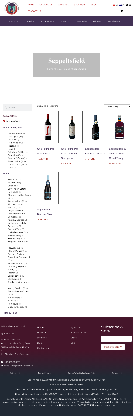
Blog (94, 4)
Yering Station (15, 288)
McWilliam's (14, 248)
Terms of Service (44, 373)
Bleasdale (13, 182)
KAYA (10, 300)
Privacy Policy (117, 373)
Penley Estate (15, 263)
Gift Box (97, 21)
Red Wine (15, 21)
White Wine (47, 21)
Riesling (12, 146)
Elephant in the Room (19, 195)
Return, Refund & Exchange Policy (82, 373)
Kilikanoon (13, 238)
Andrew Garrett (16, 220)
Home (31, 4)
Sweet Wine (81, 21)
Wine (10, 167)
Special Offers (113, 21)
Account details (78, 332)
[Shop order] (117, 106)
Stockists (80, 4)
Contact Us (34, 11)
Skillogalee (13, 279)
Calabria (12, 186)
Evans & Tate (14, 229)
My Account (76, 327)
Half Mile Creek (15, 232)
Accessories (14, 133)
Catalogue (46, 4)
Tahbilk (11, 207)
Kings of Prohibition (18, 241)
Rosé (30, 21)
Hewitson (13, 235)
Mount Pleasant (16, 251)
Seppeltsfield (15, 276)
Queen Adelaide (16, 307)
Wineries (63, 4)
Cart (72, 343)
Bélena (11, 179)
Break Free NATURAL (19, 291)
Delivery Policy (15, 373)
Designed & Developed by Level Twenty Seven (81, 380)
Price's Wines (15, 201)
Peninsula (13, 304)
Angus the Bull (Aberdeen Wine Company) (16, 213)
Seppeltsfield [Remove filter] (13, 121)
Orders (73, 338)
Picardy (11, 273)
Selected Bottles (16, 152)
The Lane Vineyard (17, 282)
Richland (12, 204)
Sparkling (65, 21)
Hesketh (12, 297)
